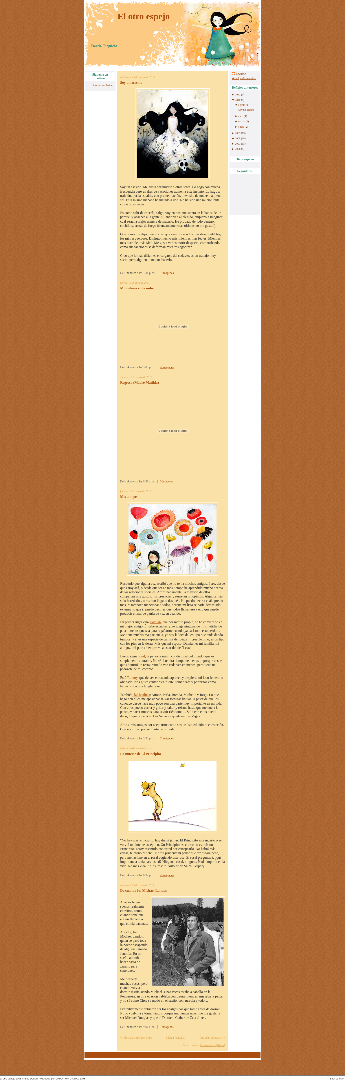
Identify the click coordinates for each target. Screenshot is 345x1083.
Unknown (241, 73)
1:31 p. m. (149, 273)
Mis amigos (129, 497)
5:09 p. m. (149, 367)
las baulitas (141, 695)
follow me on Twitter (102, 85)
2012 (237, 94)
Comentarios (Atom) (212, 1045)
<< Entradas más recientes (136, 1037)
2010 (237, 100)
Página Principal (175, 1037)
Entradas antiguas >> (212, 1037)
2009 (237, 133)
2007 (237, 143)
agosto (241, 104)
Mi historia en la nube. (137, 288)
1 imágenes (167, 273)
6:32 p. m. (149, 875)
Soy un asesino (131, 83)
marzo (241, 121)
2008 (237, 138)
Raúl (141, 656)
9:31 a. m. (149, 481)
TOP (341, 1078)
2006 (237, 149)
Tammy (132, 677)
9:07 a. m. (149, 1027)
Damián (155, 622)
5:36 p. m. (149, 738)
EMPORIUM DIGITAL (67, 1078)
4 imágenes (167, 367)
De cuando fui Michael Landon (143, 891)
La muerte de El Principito (140, 754)
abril (240, 116)
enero (241, 126)
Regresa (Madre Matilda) (139, 383)
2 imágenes (167, 738)
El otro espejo (143, 16)
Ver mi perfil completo (244, 78)
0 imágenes (167, 481)
